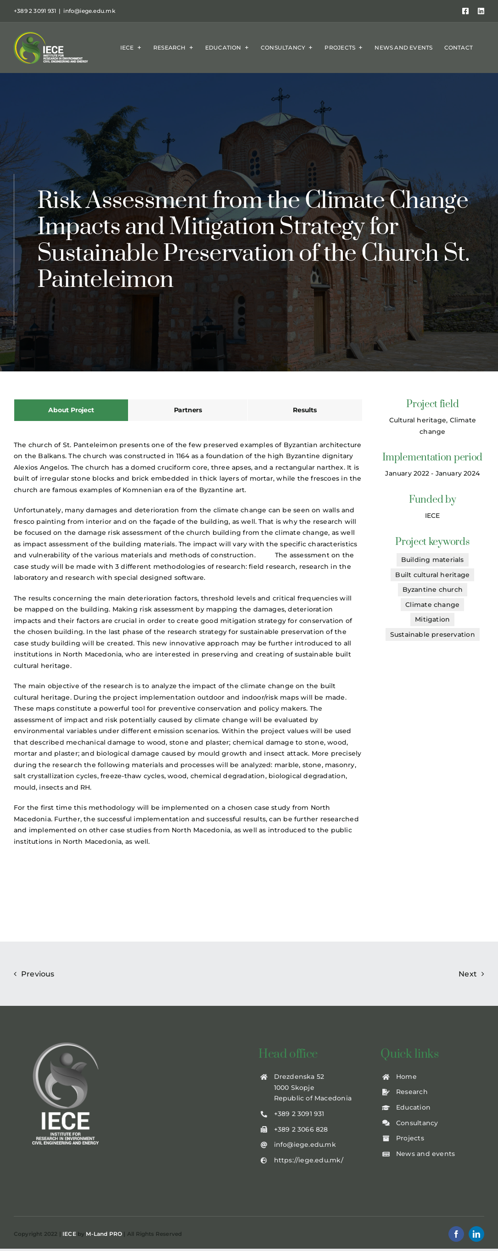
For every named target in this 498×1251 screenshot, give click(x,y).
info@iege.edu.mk (89, 10)
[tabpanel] (188, 648)
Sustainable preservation (432, 634)
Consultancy (417, 1123)
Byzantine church (433, 589)
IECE (69, 1233)
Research (412, 1092)
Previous (38, 974)
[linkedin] (476, 1234)
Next (468, 974)
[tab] (71, 410)
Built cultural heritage (432, 575)
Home (406, 1076)
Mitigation (432, 619)
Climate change (432, 604)
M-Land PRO (104, 1233)
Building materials (432, 559)
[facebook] (456, 1234)
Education (413, 1107)
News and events (425, 1154)
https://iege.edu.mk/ (308, 1160)
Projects (410, 1138)
